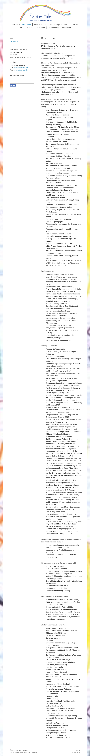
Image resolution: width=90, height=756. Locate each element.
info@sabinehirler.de (21, 67)
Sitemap (25, 750)
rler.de (25, 70)
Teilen (13, 85)
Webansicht (76, 752)
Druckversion (16, 750)
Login (78, 750)
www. (16, 70)
